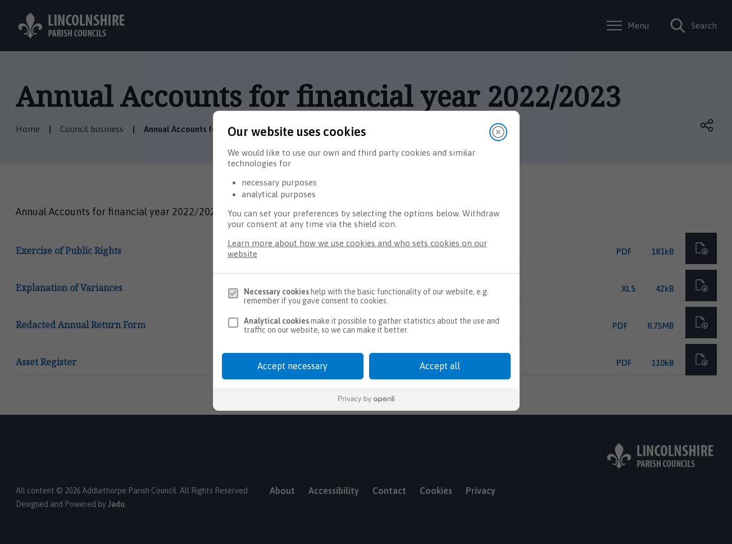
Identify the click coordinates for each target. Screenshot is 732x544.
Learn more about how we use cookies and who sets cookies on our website (357, 248)
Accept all (440, 366)
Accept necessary (292, 366)
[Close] (498, 132)
